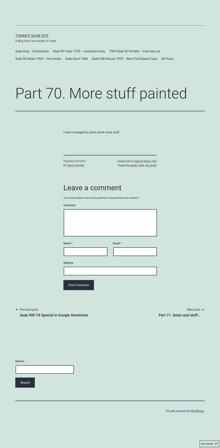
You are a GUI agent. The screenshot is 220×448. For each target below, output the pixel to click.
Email (117, 253)
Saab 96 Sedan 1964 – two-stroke (38, 69)
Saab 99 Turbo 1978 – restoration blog (79, 61)
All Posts (167, 69)
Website (68, 273)
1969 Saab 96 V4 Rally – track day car (134, 61)
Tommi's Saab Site (32, 46)
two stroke (151, 175)
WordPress (197, 425)
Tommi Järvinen (75, 175)
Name (68, 253)
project (134, 175)
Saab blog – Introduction (32, 61)
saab (141, 175)
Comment (69, 215)
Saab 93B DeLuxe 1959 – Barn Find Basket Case (124, 69)
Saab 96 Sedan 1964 (145, 171)
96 (127, 175)
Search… (20, 371)
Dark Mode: (209, 444)
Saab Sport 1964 (76, 69)
